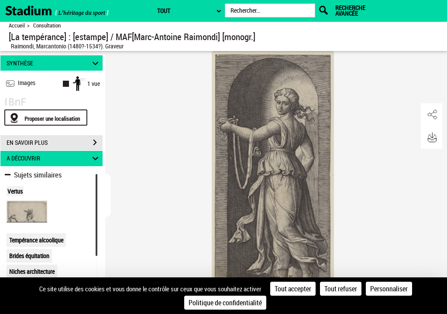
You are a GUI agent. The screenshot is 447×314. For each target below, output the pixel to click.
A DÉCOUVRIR (54, 158)
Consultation (47, 25)
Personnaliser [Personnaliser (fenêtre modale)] (389, 289)
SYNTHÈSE (54, 63)
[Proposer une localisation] (45, 117)
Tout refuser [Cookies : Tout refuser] (340, 289)
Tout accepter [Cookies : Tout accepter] (293, 289)
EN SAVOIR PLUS (55, 143)
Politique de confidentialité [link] (225, 302)
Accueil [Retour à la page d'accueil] (17, 25)
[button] (432, 114)
